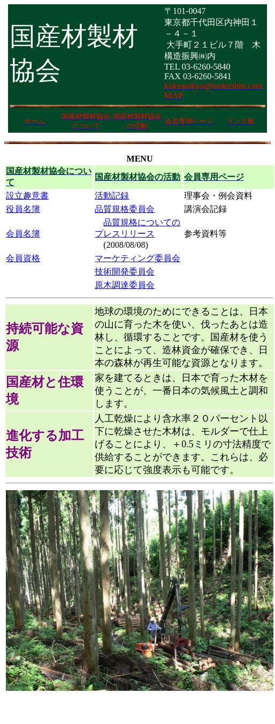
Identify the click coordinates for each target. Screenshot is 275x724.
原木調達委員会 (125, 284)
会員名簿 (23, 233)
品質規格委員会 (125, 209)
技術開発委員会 (125, 271)
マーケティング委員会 (137, 258)
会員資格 (23, 258)
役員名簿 (23, 209)
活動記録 (112, 195)
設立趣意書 (27, 195)
